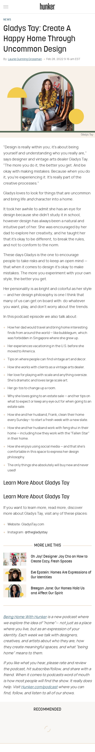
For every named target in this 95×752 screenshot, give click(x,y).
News (7, 19)
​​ (25, 617)
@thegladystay (36, 532)
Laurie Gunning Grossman (25, 59)
